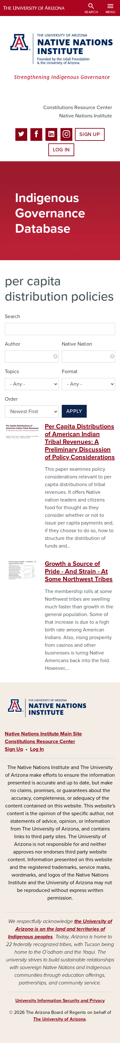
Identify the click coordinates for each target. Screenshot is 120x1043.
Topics (12, 371)
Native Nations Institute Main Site (43, 734)
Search (12, 316)
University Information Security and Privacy (60, 1000)
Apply (74, 411)
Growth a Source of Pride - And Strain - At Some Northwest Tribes (79, 571)
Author (12, 344)
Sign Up (89, 134)
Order (11, 399)
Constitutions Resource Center (77, 107)
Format (69, 371)
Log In (61, 150)
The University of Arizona (59, 1019)
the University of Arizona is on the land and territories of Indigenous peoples (60, 929)
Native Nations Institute (85, 116)
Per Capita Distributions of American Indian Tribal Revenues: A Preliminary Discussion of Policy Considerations (80, 442)
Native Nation (77, 344)
